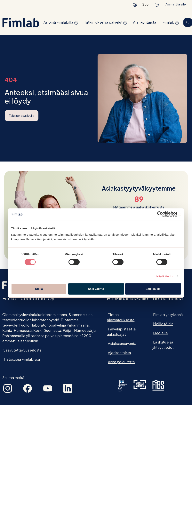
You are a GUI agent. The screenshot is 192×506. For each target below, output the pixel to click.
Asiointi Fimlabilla (58, 22)
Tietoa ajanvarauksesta (120, 317)
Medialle (160, 333)
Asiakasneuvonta (122, 343)
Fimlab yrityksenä (168, 314)
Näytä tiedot (164, 276)
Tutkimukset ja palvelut (103, 22)
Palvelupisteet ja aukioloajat (121, 331)
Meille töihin (163, 323)
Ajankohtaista (144, 22)
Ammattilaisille (175, 4)
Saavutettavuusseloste (22, 350)
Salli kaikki (153, 288)
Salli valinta (96, 288)
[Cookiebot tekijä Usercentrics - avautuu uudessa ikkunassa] (164, 214)
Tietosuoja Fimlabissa (21, 359)
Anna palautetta (121, 362)
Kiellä (39, 288)
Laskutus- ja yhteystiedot (163, 345)
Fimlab (168, 22)
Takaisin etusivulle (21, 116)
